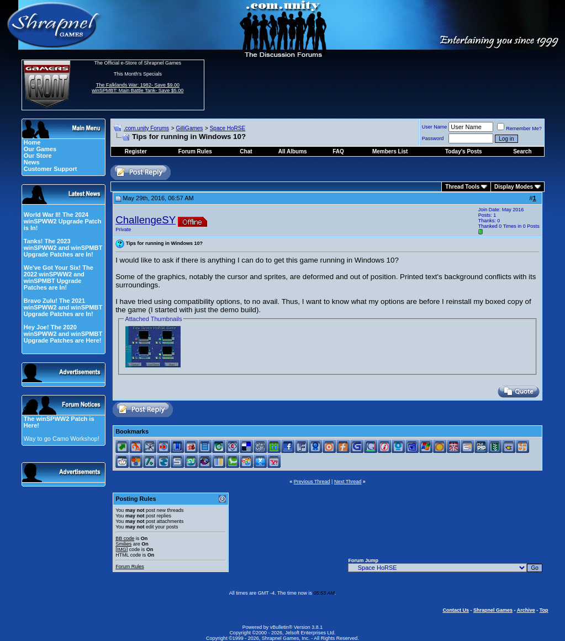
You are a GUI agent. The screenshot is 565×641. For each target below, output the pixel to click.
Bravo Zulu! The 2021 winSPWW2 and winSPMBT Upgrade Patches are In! (63, 307)
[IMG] (121, 549)
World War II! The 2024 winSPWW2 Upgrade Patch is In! (63, 221)
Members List (390, 151)
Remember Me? (519, 128)
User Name (434, 127)
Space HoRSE (227, 128)
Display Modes (513, 187)
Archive (526, 610)
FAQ (338, 151)
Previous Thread (312, 481)
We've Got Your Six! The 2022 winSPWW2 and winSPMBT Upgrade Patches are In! (58, 277)
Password (433, 138)
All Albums (292, 151)
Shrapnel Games (493, 610)
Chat (246, 151)
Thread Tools (462, 187)
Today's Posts (463, 151)
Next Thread (347, 481)
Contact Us (455, 610)
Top (544, 610)
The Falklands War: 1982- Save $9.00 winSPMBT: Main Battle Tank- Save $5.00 (137, 87)
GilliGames (189, 128)
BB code (124, 538)
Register (136, 151)
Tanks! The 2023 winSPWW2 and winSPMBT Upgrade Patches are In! (63, 248)
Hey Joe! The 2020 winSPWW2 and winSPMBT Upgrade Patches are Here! (63, 334)
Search (522, 151)
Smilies (123, 544)
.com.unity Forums (146, 128)
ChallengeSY (145, 220)
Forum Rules (129, 566)
